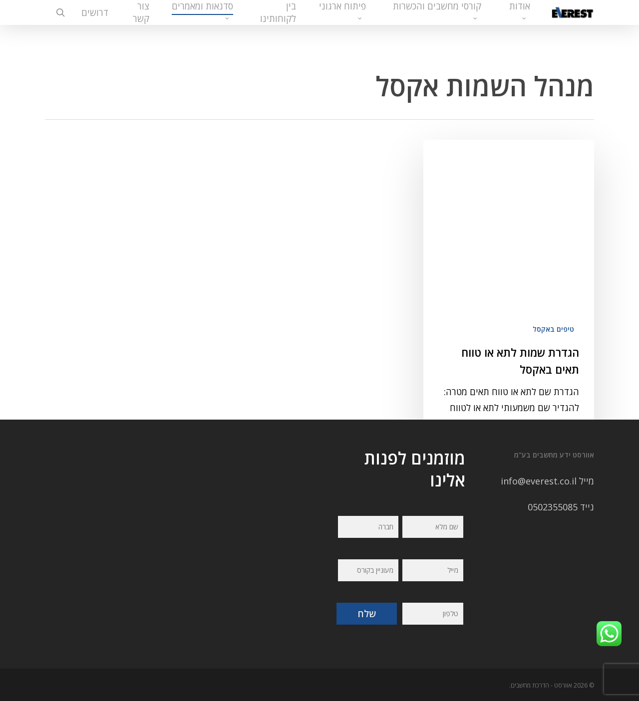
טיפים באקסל (553, 272)
